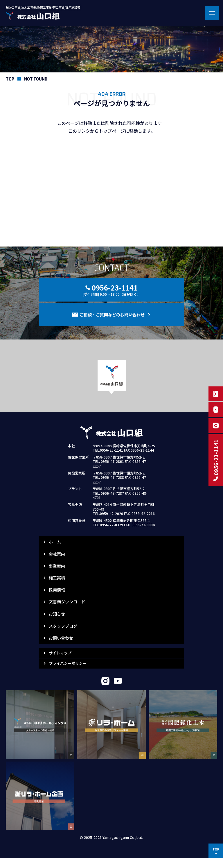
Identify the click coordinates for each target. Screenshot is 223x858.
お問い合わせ (61, 638)
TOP (10, 79)
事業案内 (57, 566)
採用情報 (57, 590)
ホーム (55, 542)
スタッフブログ (63, 626)
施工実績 (57, 577)
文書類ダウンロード (67, 602)
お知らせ (57, 614)
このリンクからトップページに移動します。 (111, 131)
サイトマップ (60, 653)
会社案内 (57, 554)
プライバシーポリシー (68, 663)
